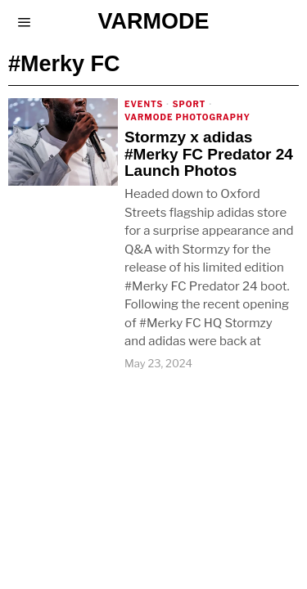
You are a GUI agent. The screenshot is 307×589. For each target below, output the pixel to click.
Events (143, 104)
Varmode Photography (187, 117)
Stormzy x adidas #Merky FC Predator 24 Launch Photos (208, 154)
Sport (189, 104)
